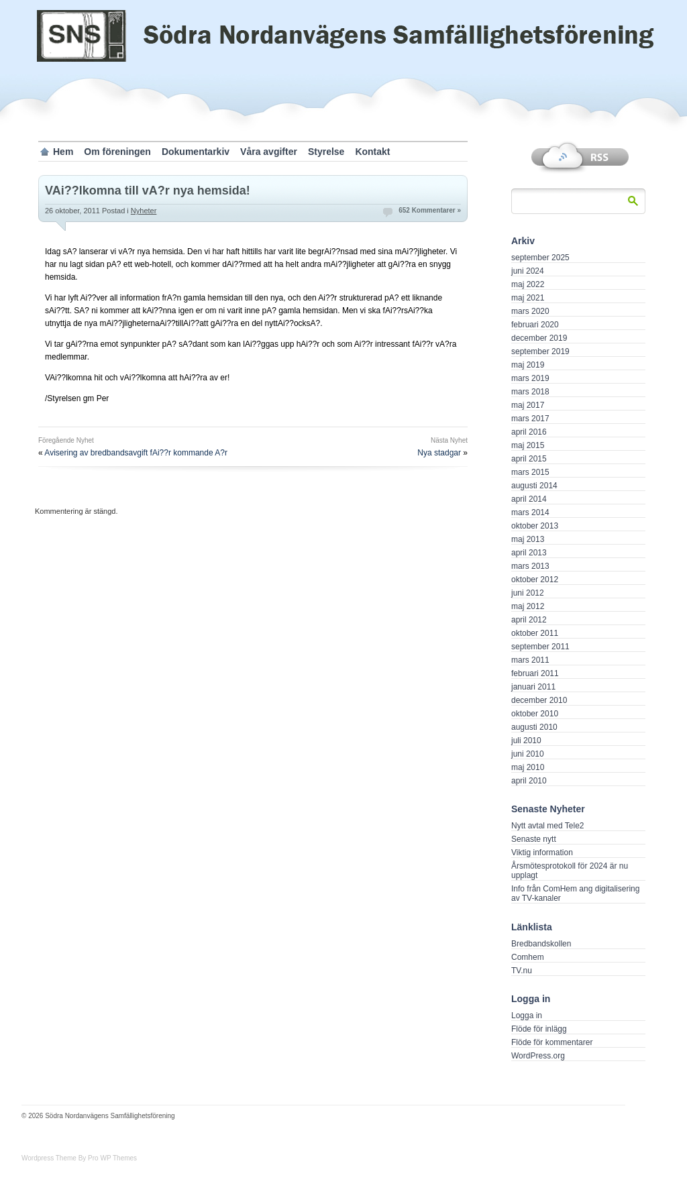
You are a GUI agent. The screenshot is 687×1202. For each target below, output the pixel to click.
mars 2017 (530, 418)
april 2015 (529, 458)
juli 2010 (526, 740)
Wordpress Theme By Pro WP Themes (79, 1158)
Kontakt (372, 151)
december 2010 (539, 700)
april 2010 (529, 780)
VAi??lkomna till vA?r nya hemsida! (147, 190)
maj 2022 (527, 284)
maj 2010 (527, 767)
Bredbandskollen (541, 943)
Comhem (527, 957)
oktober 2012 (534, 579)
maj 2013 (527, 539)
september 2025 (540, 257)
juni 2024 (527, 271)
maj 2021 (527, 298)
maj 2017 (527, 405)
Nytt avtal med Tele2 (547, 825)
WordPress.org (538, 1055)
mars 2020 (530, 311)
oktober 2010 (534, 713)
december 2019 (539, 338)
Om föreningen (117, 151)
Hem (63, 151)
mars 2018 (530, 391)
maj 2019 (527, 365)
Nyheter (144, 211)
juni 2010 (527, 754)
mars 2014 (530, 512)
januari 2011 (533, 687)
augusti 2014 (534, 485)
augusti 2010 (534, 727)
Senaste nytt (533, 839)
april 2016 (529, 432)
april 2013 (529, 552)
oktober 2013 (534, 526)
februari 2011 (535, 673)
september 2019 (540, 351)
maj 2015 (527, 445)
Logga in (526, 1015)
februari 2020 (535, 324)
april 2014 (529, 499)
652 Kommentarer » (430, 210)
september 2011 (540, 646)
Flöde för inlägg (539, 1029)
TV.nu (521, 970)
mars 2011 (530, 660)
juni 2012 (527, 593)
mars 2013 (530, 566)
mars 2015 (530, 472)
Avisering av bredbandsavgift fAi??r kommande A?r (135, 452)
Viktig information (542, 852)
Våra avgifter (268, 151)
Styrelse (326, 151)
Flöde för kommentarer (551, 1042)
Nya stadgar (439, 452)
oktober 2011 (534, 633)
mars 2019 (530, 378)
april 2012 (529, 619)
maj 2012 (527, 606)
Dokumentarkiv (195, 151)
